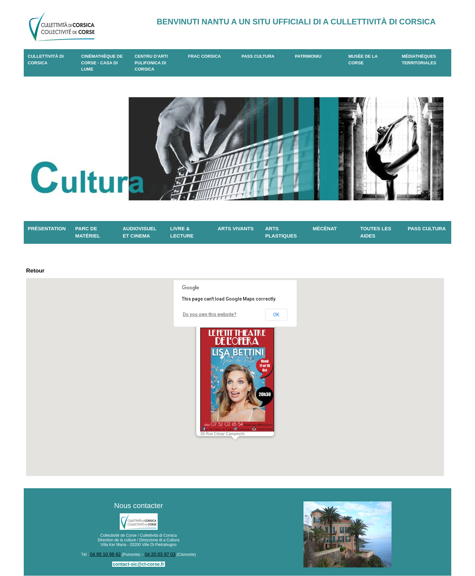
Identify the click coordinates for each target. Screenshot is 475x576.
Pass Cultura (257, 56)
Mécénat (325, 228)
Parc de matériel (87, 232)
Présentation (47, 228)
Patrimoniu (308, 56)
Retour (37, 271)
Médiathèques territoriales (419, 59)
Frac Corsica (204, 56)
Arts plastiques (281, 232)
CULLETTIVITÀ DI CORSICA (46, 59)
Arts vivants (236, 228)
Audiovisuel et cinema (140, 232)
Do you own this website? (206, 316)
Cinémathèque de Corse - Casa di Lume (102, 63)
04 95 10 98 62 (107, 555)
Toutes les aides (375, 232)
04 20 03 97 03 (158, 555)
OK (276, 316)
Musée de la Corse (363, 59)
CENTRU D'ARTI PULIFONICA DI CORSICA (151, 63)
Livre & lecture (182, 232)
